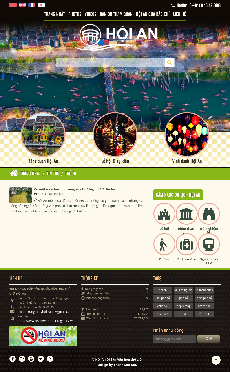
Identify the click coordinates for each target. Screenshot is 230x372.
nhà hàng (163, 314)
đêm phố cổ (204, 298)
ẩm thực (204, 314)
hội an (163, 290)
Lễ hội (164, 228)
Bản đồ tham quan (116, 14)
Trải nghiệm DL (208, 230)
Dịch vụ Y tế (186, 259)
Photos (74, 14)
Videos (90, 14)
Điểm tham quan (186, 230)
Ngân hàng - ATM (208, 261)
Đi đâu (164, 259)
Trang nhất (54, 14)
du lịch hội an (183, 290)
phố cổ (183, 298)
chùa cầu (162, 306)
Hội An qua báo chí (153, 14)
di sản (183, 314)
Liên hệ (179, 14)
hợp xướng (183, 306)
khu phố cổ (163, 298)
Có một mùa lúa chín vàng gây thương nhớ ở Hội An (74, 189)
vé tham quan (204, 290)
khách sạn (204, 306)
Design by (117, 365)
